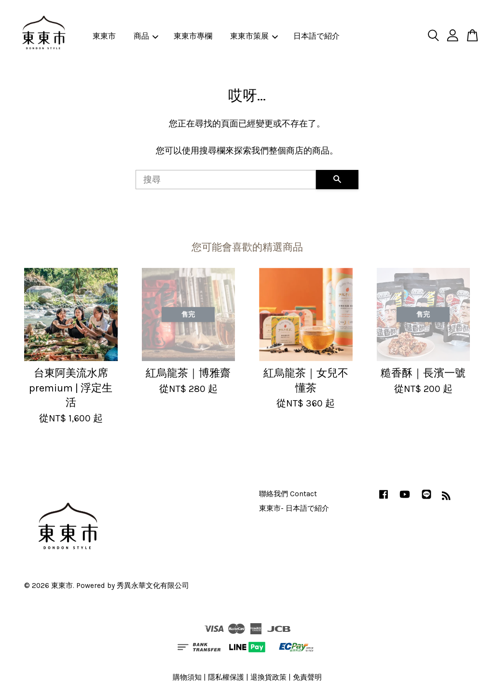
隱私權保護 (226, 677)
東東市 (104, 36)
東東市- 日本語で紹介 (294, 508)
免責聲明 (307, 677)
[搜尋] (226, 179)
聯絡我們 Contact (288, 493)
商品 (146, 36)
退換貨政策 (268, 677)
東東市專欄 (193, 36)
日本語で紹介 (316, 36)
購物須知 (187, 677)
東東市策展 (254, 36)
